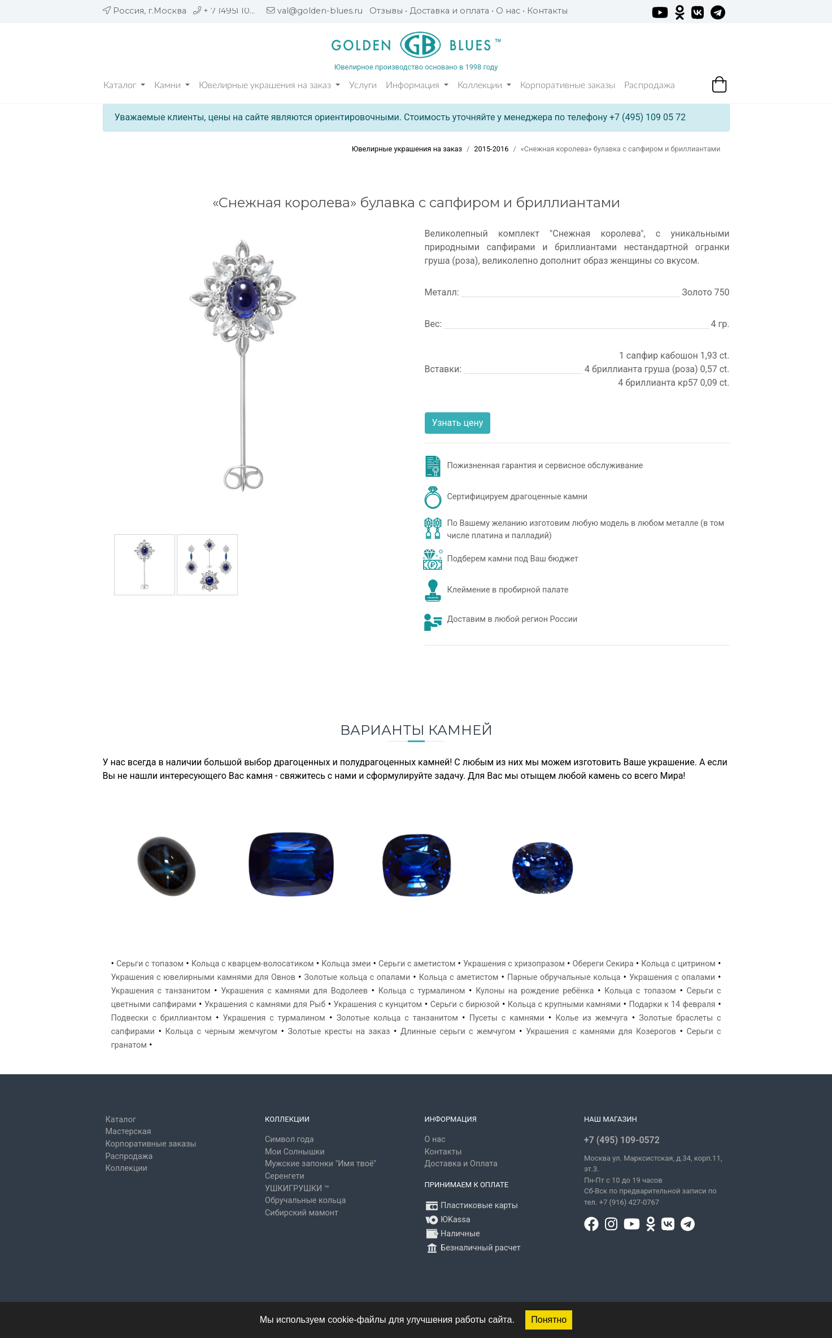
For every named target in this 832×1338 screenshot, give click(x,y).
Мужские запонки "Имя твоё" (320, 1164)
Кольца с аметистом (459, 977)
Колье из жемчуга (591, 1018)
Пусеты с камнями (506, 1018)
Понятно (549, 1319)
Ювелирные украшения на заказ (269, 85)
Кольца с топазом (640, 991)
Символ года (289, 1139)
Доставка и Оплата (461, 1164)
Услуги (363, 85)
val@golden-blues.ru (320, 11)
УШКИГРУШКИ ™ (297, 1188)
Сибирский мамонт (301, 1213)
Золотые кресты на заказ (339, 1031)
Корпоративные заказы (567, 85)
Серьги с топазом (150, 964)
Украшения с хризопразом (514, 964)
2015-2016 (491, 149)
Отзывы (386, 11)
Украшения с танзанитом (161, 991)
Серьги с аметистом (416, 964)
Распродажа (649, 85)
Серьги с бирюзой (465, 1004)
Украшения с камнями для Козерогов (601, 1031)
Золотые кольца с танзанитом (397, 1018)
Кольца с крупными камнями (564, 1004)
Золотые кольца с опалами (357, 977)
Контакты (547, 11)
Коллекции (484, 85)
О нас (508, 11)
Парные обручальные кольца (564, 977)
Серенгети (284, 1176)
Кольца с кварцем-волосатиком (252, 964)
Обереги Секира (603, 964)
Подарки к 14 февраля (672, 1004)
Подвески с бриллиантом (161, 1018)
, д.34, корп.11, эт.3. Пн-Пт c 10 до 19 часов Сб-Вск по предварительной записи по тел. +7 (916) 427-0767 (653, 1180)
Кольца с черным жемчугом (221, 1031)
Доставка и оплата (449, 11)
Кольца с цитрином (678, 964)
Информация (417, 85)
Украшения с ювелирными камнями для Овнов (203, 977)
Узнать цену (457, 422)
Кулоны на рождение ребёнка (535, 991)
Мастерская (128, 1131)
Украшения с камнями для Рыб (264, 1004)
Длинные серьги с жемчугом (457, 1031)
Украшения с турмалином (274, 1018)
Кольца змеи (346, 964)
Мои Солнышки (295, 1152)
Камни (172, 85)
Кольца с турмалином (421, 991)
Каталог (124, 85)
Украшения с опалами (672, 977)
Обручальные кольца (305, 1200)
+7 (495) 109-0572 (622, 1140)
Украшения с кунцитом (378, 1004)
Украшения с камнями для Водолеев (294, 991)
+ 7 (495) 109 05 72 (241, 11)
